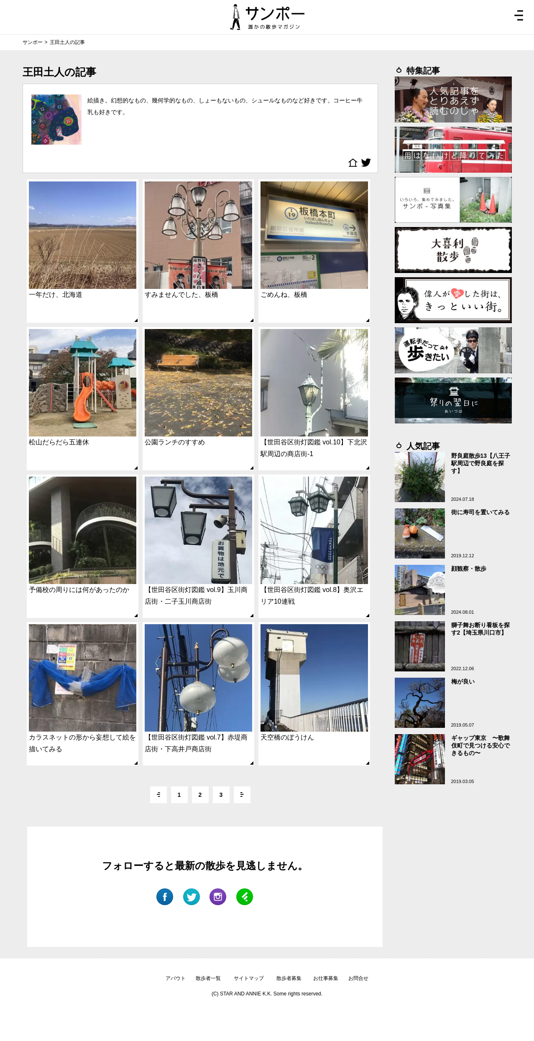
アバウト (176, 978)
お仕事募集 (325, 978)
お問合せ (358, 978)
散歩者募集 (288, 978)
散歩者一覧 (208, 978)
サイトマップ (249, 978)
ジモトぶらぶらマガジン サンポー (267, 17)
